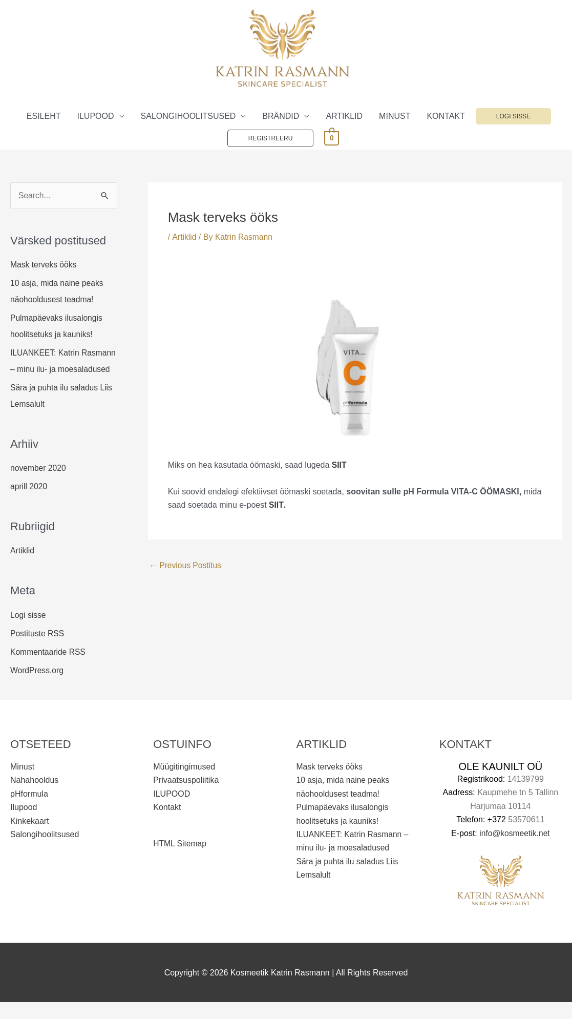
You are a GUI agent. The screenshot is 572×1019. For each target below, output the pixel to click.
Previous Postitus (186, 565)
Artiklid (22, 567)
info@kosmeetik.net (515, 849)
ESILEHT (44, 116)
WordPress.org (37, 686)
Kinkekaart (29, 837)
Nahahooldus (34, 797)
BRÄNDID (280, 116)
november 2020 (38, 485)
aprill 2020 (29, 503)
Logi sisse (513, 116)
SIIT (276, 505)
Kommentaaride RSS (48, 668)
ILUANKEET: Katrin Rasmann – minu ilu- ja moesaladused (52, 369)
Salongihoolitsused (44, 851)
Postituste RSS (38, 650)
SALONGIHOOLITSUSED (188, 116)
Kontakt (167, 824)
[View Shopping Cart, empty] (331, 137)
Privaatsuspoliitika (186, 797)
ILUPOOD (95, 116)
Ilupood (23, 824)
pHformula (29, 810)
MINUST (394, 116)
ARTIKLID (344, 116)
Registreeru (270, 138)
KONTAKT (445, 116)
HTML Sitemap (180, 860)
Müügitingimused (184, 783)
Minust (22, 783)
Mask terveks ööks (44, 265)
